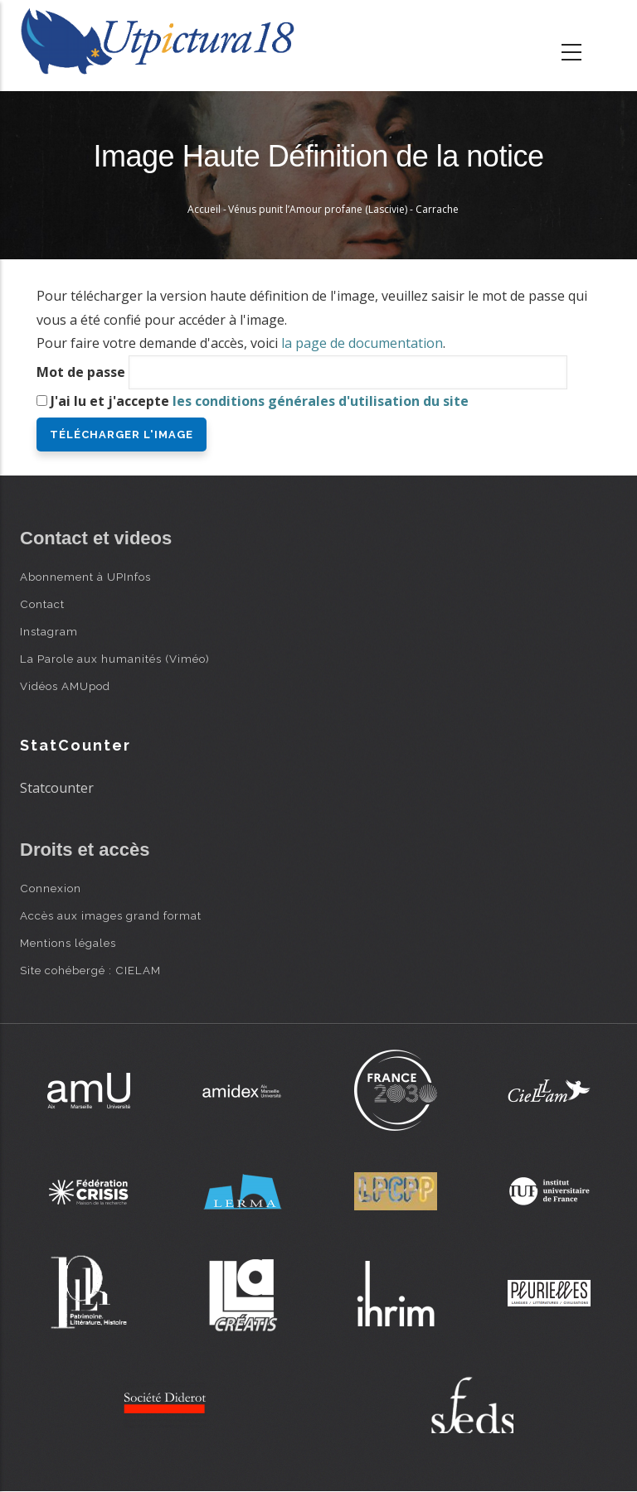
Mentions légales (68, 942)
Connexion (50, 888)
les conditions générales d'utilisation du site (321, 401)
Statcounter (57, 788)
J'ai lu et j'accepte (260, 401)
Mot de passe (80, 372)
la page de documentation (362, 343)
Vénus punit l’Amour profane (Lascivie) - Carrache (343, 209)
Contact (42, 604)
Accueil (204, 209)
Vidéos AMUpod (65, 686)
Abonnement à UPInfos (85, 576)
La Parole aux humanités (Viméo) (115, 658)
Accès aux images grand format (111, 915)
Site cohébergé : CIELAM (90, 970)
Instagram (49, 631)
